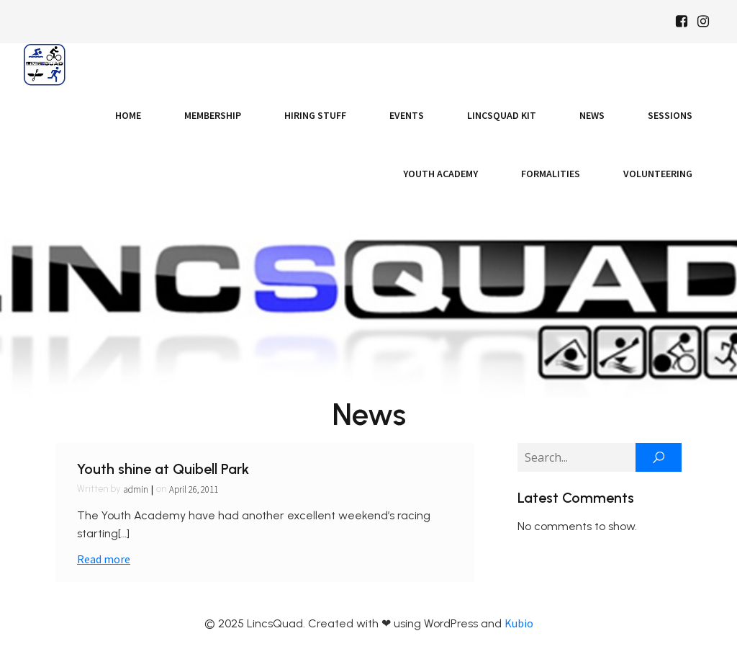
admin (135, 489)
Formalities (550, 173)
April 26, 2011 (193, 489)
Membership (212, 115)
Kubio (519, 623)
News (592, 115)
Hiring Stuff (315, 115)
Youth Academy (440, 173)
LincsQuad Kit (501, 115)
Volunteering (657, 173)
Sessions (670, 115)
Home (128, 115)
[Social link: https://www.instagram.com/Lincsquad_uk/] (703, 21)
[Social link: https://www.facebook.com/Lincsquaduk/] (681, 21)
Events (406, 115)
